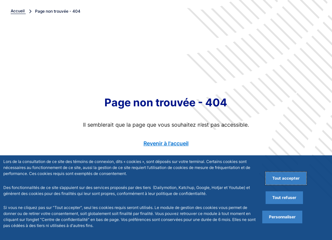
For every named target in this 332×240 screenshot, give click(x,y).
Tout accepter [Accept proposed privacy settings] (286, 178)
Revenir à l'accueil (166, 143)
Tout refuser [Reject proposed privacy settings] (284, 197)
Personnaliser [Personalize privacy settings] (282, 216)
